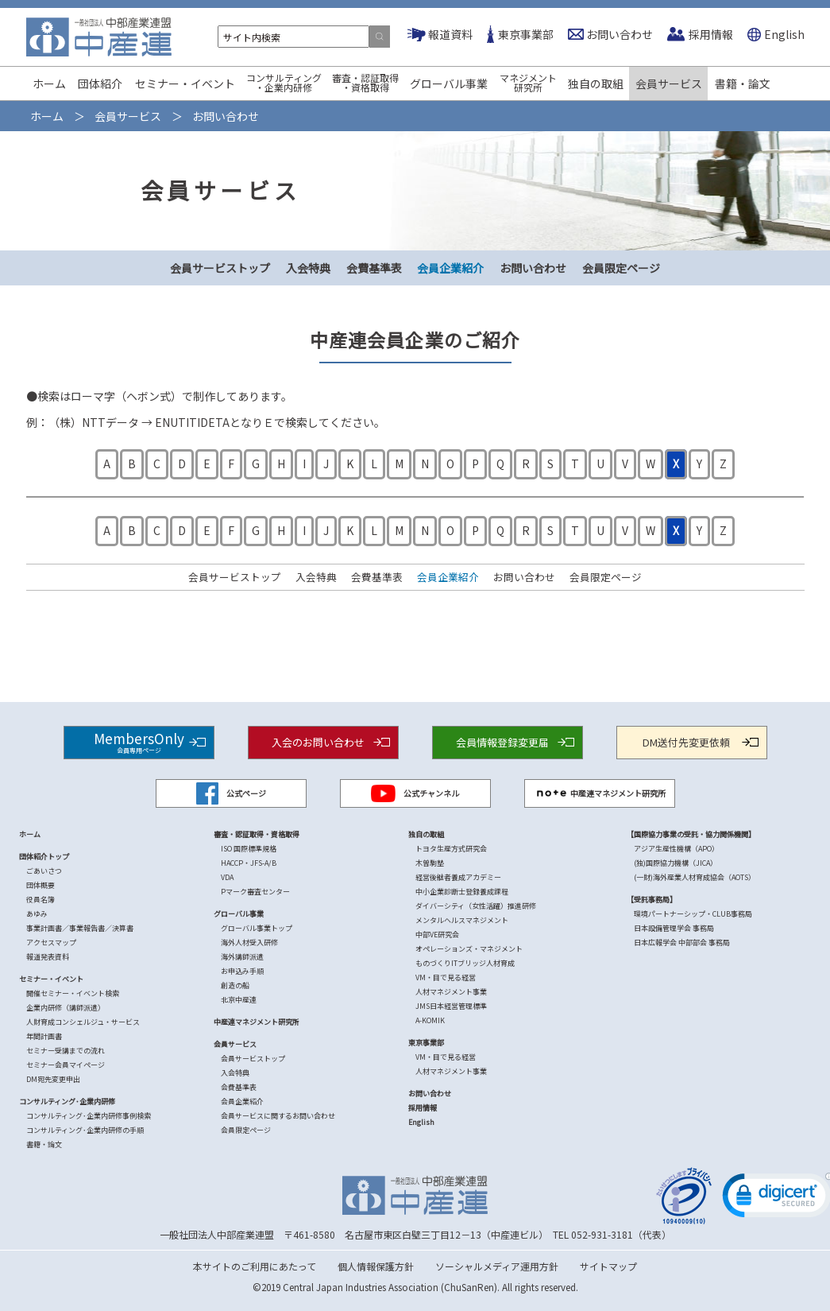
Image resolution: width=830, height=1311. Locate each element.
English (784, 34)
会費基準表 (374, 268)
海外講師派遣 (242, 957)
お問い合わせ (619, 34)
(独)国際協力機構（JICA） (675, 863)
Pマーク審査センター (255, 891)
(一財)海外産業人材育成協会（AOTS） (694, 877)
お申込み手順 (242, 971)
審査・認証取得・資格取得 (365, 82)
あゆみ (37, 914)
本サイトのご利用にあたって (254, 1266)
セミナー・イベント (185, 83)
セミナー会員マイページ (65, 1065)
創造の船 (235, 985)
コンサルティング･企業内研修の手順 (85, 1130)
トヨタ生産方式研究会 (451, 849)
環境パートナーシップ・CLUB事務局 (693, 914)
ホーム (49, 83)
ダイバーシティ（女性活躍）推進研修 (475, 906)
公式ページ (231, 793)
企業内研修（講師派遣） (65, 1008)
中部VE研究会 (437, 934)
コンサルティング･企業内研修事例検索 (88, 1116)
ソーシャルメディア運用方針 (496, 1266)
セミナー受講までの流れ (65, 1050)
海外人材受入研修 (249, 942)
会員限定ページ (621, 268)
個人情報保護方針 (376, 1266)
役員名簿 (40, 899)
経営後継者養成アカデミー (458, 877)
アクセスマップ (51, 942)
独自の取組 (595, 83)
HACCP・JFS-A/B (248, 863)
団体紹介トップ (44, 856)
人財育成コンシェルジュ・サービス (83, 1022)
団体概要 (40, 885)
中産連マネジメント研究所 (599, 793)
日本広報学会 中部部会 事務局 (682, 942)
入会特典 (308, 268)
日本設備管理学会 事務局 (674, 928)
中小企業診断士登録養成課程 (461, 891)
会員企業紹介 (450, 268)
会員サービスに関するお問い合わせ (278, 1116)
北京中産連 (239, 1000)
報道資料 (450, 34)
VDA (227, 877)
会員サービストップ (220, 268)
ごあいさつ (44, 871)
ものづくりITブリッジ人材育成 (465, 963)
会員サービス (668, 83)
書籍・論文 (742, 83)
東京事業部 (526, 34)
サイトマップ (608, 1266)
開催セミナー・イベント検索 (72, 993)
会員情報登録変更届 (502, 742)
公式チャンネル (415, 793)
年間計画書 (44, 1036)
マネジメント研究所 (528, 82)
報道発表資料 (47, 957)
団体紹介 (100, 83)
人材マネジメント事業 (451, 992)
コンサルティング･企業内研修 (67, 1101)
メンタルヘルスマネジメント (461, 920)
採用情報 (711, 34)
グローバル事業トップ (256, 928)
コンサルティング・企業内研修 (284, 82)
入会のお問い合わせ (318, 742)
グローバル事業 (449, 83)
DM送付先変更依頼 (686, 742)
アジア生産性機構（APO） (676, 849)
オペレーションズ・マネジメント (469, 949)
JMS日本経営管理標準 (451, 1006)
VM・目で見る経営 (445, 977)
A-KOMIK (430, 1020)
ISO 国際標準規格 (248, 849)
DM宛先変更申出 (53, 1079)
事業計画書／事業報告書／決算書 (79, 928)
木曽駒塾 (429, 863)
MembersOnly (139, 741)
